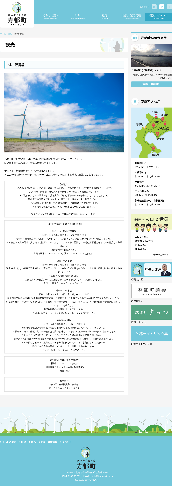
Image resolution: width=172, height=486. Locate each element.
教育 (104, 17)
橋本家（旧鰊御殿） (152, 84)
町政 (77, 17)
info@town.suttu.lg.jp (102, 476)
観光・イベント (158, 17)
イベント (67, 442)
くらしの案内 (50, 17)
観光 (10, 34)
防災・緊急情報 (131, 17)
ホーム (3, 34)
